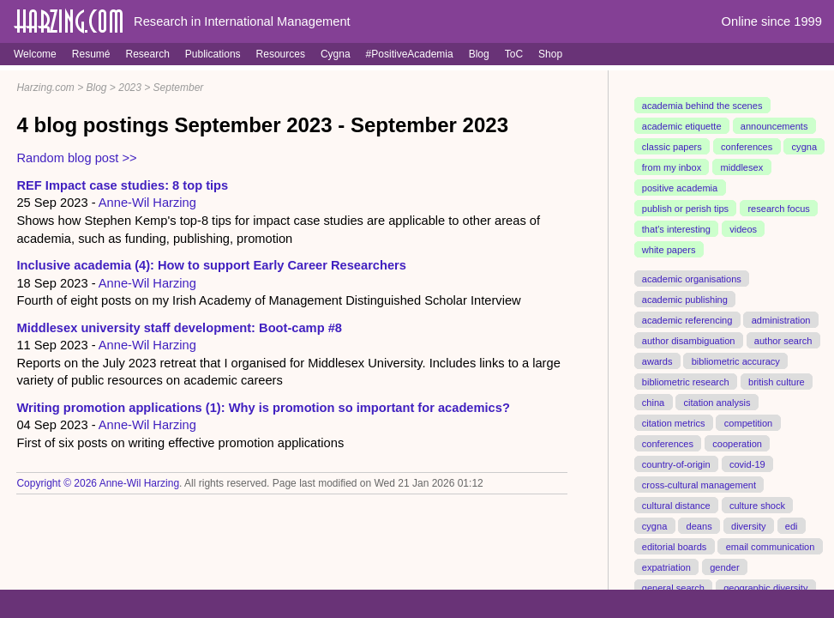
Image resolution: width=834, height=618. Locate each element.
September (178, 88)
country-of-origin (676, 463)
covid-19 (747, 463)
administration (781, 320)
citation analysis (717, 402)
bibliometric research (685, 381)
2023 (129, 88)
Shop (550, 54)
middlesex (741, 167)
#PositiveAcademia (409, 54)
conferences (746, 147)
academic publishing (685, 299)
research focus (778, 208)
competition (748, 422)
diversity (748, 525)
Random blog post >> (76, 158)
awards (657, 360)
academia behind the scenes (702, 105)
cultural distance (676, 505)
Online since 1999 (772, 21)
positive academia (679, 188)
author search (783, 340)
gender (724, 566)
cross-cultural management (699, 484)
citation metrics (673, 422)
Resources (280, 54)
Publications (213, 54)
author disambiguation (688, 340)
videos (743, 229)
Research (147, 54)
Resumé (91, 54)
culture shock (757, 505)
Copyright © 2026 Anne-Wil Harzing (97, 483)
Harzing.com (45, 88)
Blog (479, 54)
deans (699, 525)
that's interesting (676, 229)
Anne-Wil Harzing (147, 202)
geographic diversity (765, 587)
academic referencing (687, 320)
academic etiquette (682, 126)
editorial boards (674, 546)
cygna (804, 147)
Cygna (336, 54)
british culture (776, 381)
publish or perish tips (685, 208)
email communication (770, 546)
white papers (669, 250)
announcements (774, 126)
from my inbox (671, 167)
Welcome (35, 54)
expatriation (666, 566)
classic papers (672, 147)
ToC (514, 54)
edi (791, 525)
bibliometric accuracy (736, 360)
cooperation (737, 443)
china (653, 402)
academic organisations (691, 279)
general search (673, 587)
